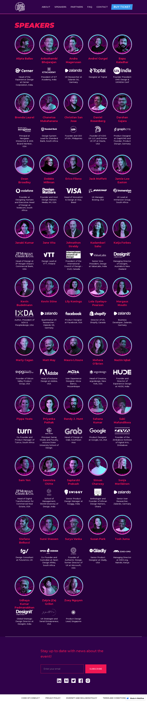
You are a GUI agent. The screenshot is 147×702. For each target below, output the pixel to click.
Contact (102, 6)
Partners (77, 6)
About (46, 6)
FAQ (89, 6)
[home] (20, 6)
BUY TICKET (121, 6)
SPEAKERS (60, 6)
